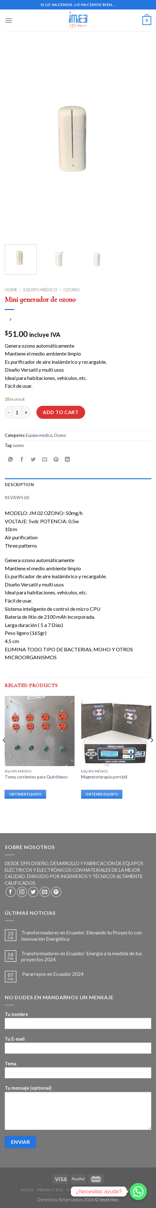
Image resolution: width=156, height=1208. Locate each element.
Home (11, 289)
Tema (78, 1072)
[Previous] (4, 752)
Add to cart (60, 412)
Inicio (27, 1189)
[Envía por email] (45, 459)
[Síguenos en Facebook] (10, 892)
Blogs (102, 1189)
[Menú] (8, 20)
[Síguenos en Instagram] (22, 892)
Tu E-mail (78, 1047)
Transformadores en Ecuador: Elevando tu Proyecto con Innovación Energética (81, 935)
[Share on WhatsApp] (10, 459)
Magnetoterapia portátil (104, 776)
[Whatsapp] (138, 1191)
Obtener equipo (25, 794)
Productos (50, 1189)
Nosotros (124, 1189)
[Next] (151, 752)
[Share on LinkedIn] (67, 459)
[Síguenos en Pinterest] (56, 892)
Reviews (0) (17, 497)
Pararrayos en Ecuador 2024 (52, 974)
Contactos (79, 1189)
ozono (18, 445)
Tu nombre (78, 1022)
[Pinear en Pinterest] (56, 459)
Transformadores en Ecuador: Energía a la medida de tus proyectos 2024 (81, 956)
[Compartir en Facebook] (22, 459)
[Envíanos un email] (45, 892)
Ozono (71, 289)
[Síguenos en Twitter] (33, 892)
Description (19, 484)
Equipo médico (40, 289)
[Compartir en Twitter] (33, 459)
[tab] (78, 484)
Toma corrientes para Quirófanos (36, 776)
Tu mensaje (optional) (78, 1109)
